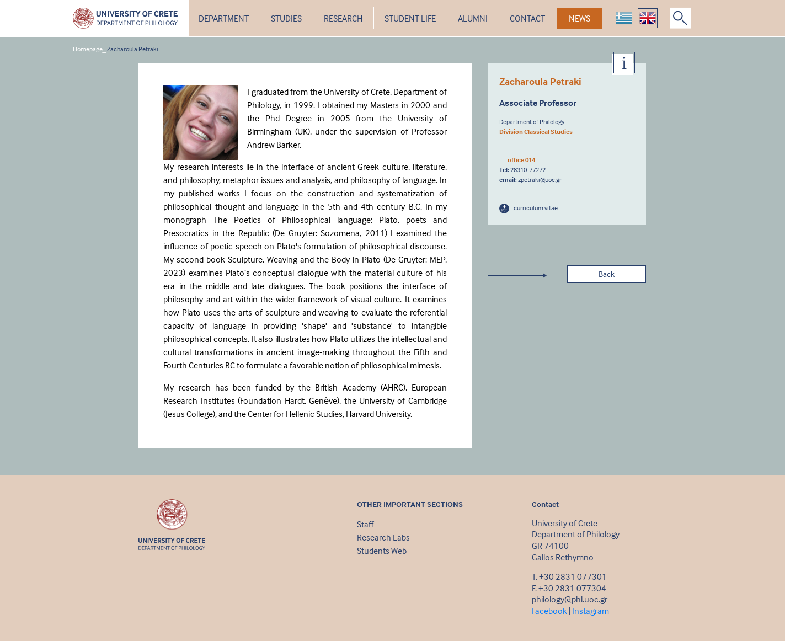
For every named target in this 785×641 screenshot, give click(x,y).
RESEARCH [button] (343, 18)
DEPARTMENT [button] (224, 18)
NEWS (579, 18)
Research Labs (383, 537)
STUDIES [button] (286, 18)
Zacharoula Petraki (132, 49)
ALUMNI (473, 18)
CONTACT (527, 18)
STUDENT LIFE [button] (410, 18)
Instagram (590, 610)
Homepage (88, 49)
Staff (365, 524)
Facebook (549, 610)
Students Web (382, 550)
